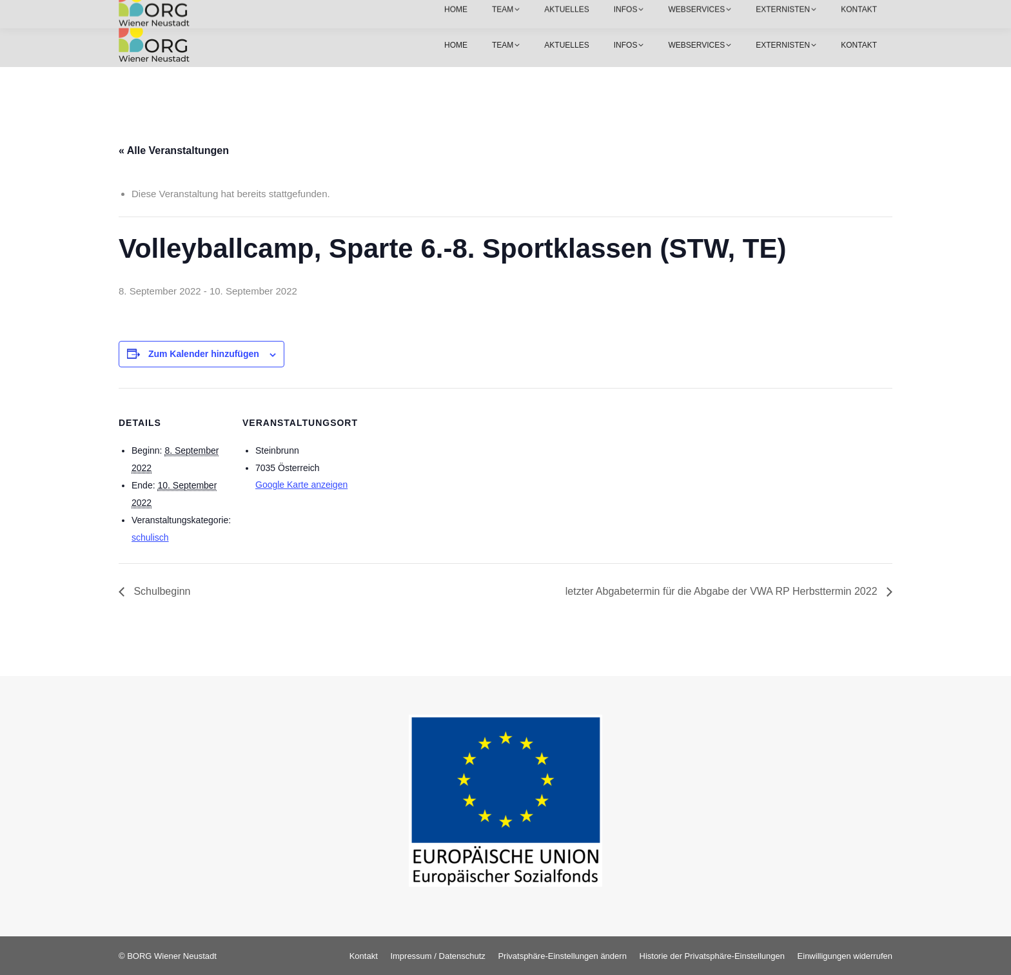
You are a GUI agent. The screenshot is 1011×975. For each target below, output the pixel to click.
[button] (562, 956)
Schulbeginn (161, 591)
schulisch (150, 537)
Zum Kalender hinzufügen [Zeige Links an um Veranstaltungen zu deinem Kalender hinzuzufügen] (203, 354)
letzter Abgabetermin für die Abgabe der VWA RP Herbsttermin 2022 (722, 591)
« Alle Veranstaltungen (174, 150)
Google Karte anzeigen (301, 484)
